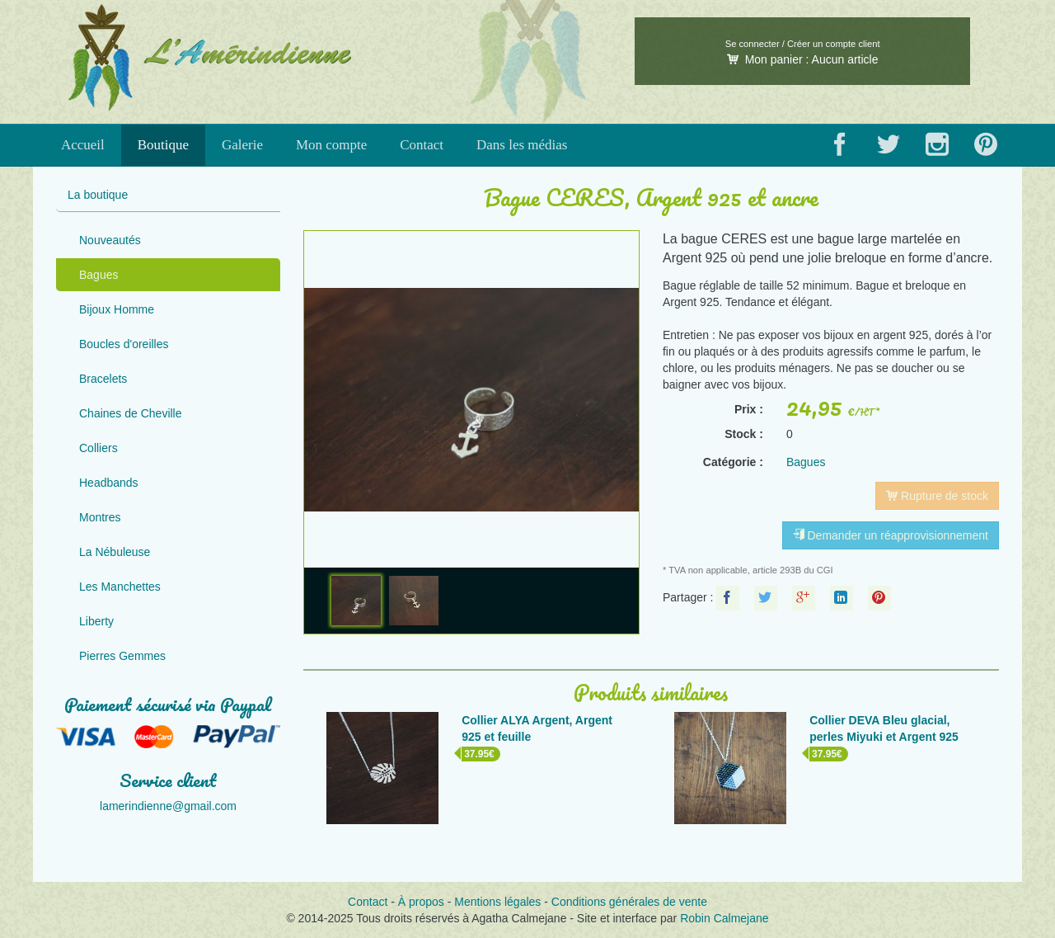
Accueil (83, 145)
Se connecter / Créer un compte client (802, 44)
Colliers (98, 448)
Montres (100, 517)
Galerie (242, 145)
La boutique (98, 194)
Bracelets (103, 378)
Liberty (96, 621)
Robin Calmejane (724, 918)
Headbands (108, 482)
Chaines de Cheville (130, 413)
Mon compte (331, 145)
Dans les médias (521, 145)
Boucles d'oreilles (124, 344)
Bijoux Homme (116, 309)
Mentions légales (497, 901)
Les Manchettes (120, 586)
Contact (421, 145)
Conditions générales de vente (629, 901)
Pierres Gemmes (122, 655)
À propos (421, 901)
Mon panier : (803, 59)
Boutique (163, 145)
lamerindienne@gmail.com (168, 806)
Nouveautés (110, 240)
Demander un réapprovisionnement (890, 535)
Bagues (98, 274)
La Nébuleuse (114, 552)
